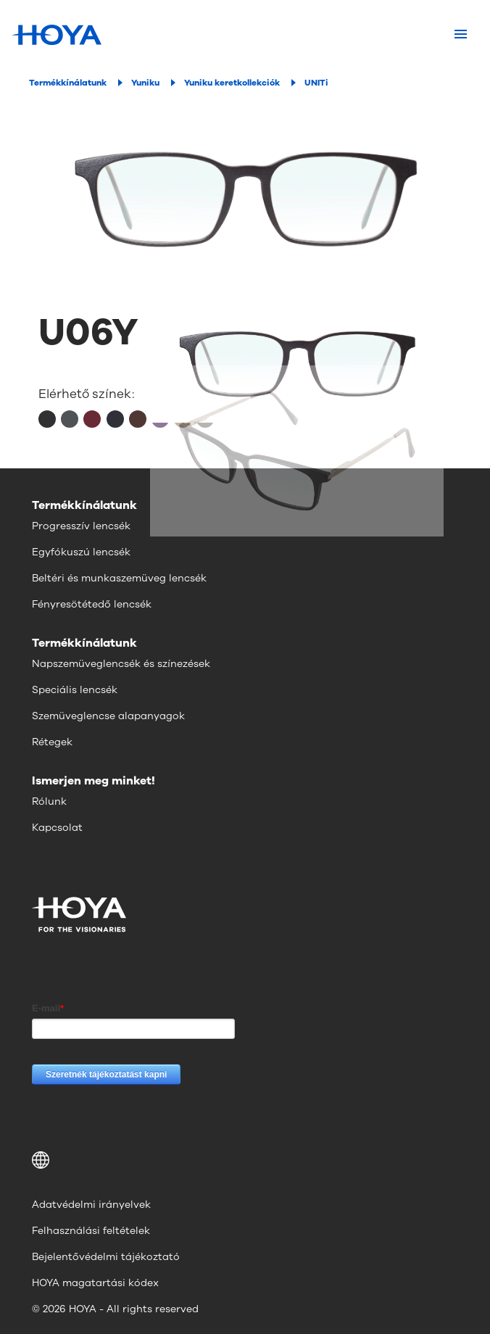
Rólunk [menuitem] (49, 801)
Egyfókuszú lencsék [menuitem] (81, 552)
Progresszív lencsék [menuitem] (81, 526)
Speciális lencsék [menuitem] (74, 690)
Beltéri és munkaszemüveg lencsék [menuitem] (119, 578)
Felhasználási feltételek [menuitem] (91, 1231)
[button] (245, 1160)
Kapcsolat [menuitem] (57, 827)
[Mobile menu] (460, 35)
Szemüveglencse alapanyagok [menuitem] (108, 716)
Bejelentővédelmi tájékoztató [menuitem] (106, 1257)
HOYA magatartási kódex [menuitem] (95, 1283)
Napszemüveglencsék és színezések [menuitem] (121, 664)
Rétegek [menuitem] (52, 742)
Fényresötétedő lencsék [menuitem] (91, 604)
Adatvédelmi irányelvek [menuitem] (91, 1204)
